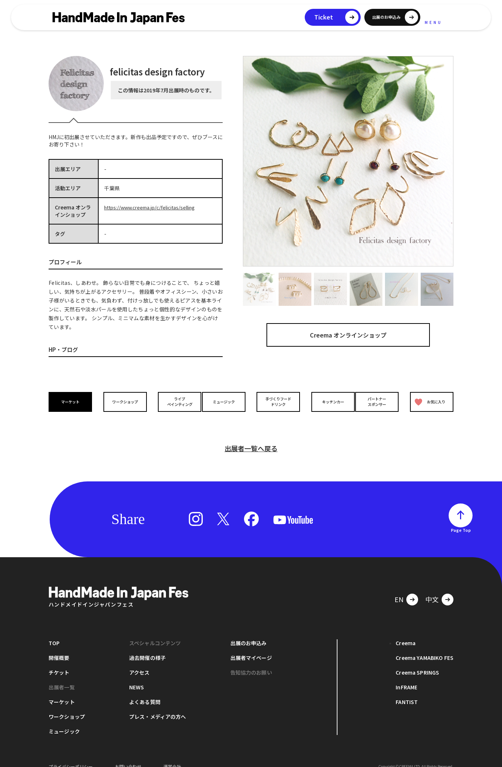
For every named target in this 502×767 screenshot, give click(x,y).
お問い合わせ (128, 756)
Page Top (461, 519)
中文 (432, 588)
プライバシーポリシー (71, 756)
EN (399, 588)
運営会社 (172, 756)
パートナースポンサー (379, 401)
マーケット (72, 402)
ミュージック (225, 402)
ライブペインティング (174, 401)
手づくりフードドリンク (276, 401)
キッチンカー (327, 402)
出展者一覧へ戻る (251, 437)
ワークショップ (123, 402)
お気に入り (429, 401)
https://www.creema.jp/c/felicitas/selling (154, 207)
